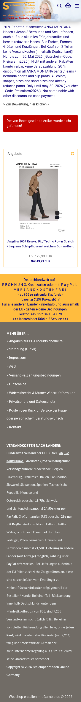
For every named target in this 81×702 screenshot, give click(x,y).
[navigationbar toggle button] (76, 6)
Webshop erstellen (23, 697)
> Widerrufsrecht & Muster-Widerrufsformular (40, 393)
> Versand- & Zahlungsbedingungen (33, 375)
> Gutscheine (16, 384)
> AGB (11, 366)
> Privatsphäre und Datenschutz (30, 402)
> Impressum (16, 358)
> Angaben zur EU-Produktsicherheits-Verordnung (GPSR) (34, 345)
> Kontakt (13, 427)
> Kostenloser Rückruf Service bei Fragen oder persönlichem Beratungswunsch (37, 414)
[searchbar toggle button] (59, 6)
